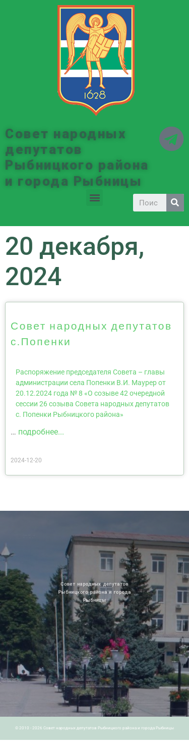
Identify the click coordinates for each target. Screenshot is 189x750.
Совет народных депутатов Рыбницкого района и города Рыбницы (77, 157)
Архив (37, 534)
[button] (94, 197)
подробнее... (41, 432)
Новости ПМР (32, 534)
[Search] (175, 202)
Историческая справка (34, 537)
